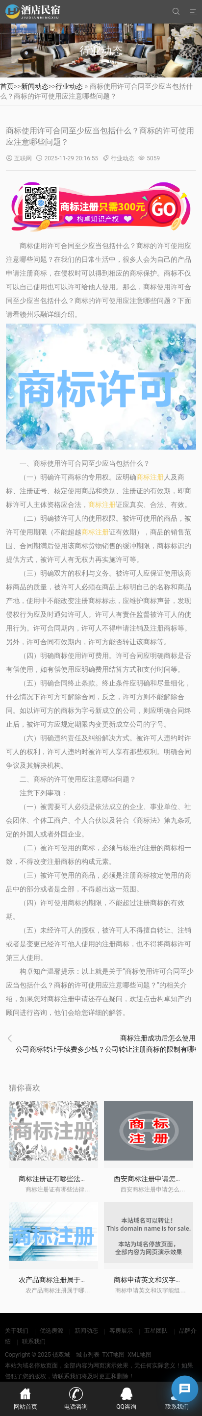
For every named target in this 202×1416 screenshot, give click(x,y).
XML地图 (139, 1354)
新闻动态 (35, 86)
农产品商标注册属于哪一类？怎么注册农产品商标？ (98, 1280)
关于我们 (16, 1330)
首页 (7, 86)
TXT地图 (113, 1354)
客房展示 (121, 1330)
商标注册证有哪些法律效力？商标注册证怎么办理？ (98, 1179)
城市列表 (88, 1354)
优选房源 (51, 1330)
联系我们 (34, 1341)
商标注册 (150, 477)
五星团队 (156, 1330)
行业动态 (69, 86)
